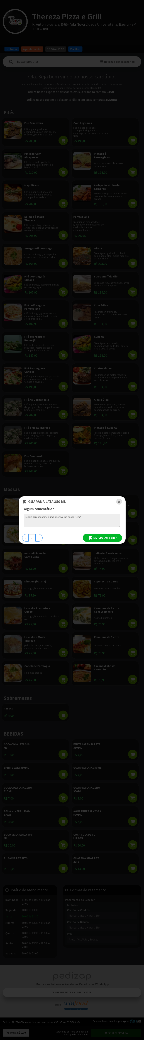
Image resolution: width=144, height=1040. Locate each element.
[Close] (119, 502)
